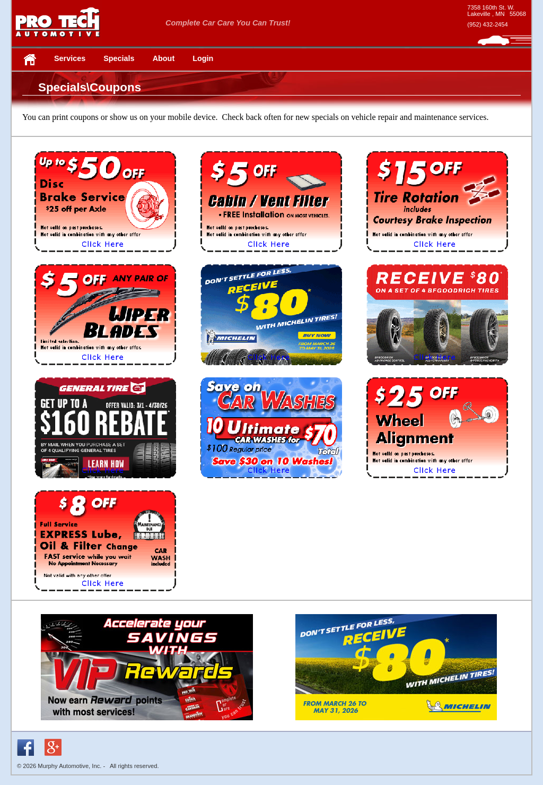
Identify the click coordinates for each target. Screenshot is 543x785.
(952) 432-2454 (487, 24)
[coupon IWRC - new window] (437, 257)
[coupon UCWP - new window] (271, 483)
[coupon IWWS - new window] (105, 370)
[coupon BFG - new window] (437, 370)
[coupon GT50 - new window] (105, 483)
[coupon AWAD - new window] (437, 483)
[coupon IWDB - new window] (105, 257)
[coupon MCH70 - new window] (271, 370)
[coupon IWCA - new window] (271, 257)
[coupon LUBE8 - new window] (105, 596)
